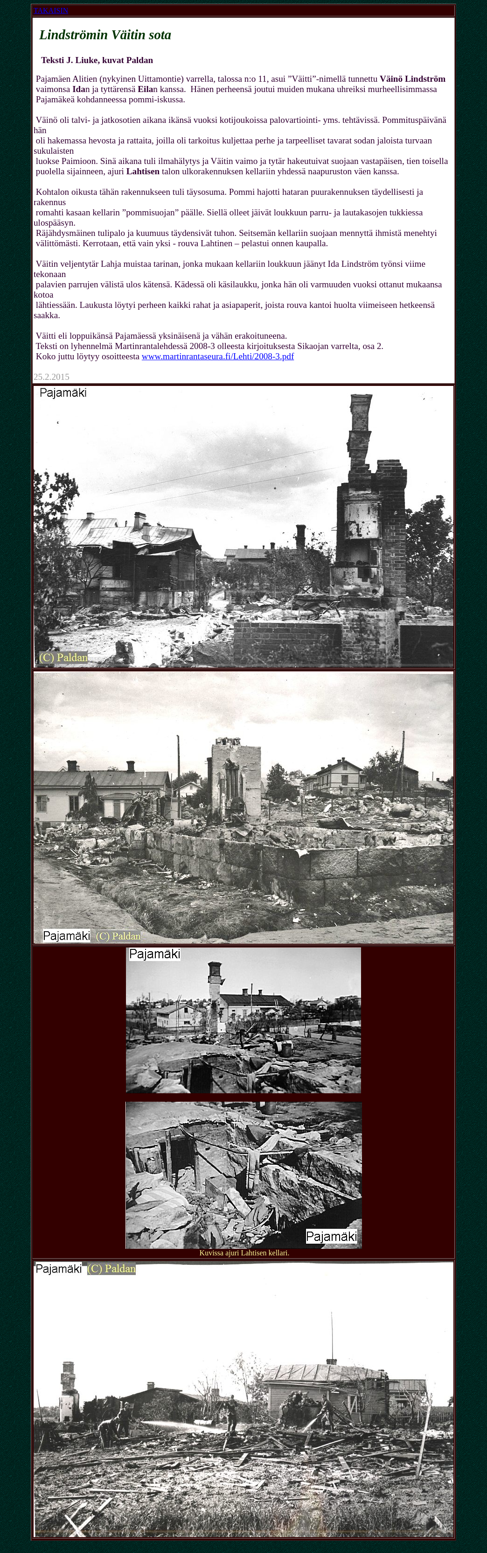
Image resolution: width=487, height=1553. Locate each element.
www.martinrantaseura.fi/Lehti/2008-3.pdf (218, 356)
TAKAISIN (51, 10)
